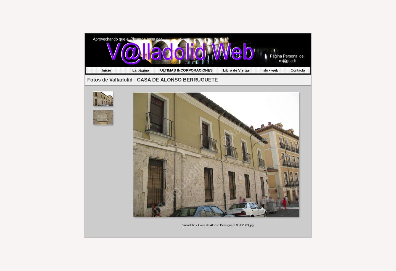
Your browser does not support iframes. (105, 129)
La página (140, 38)
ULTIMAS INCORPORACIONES (186, 38)
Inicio (106, 38)
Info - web (270, 38)
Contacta (298, 38)
